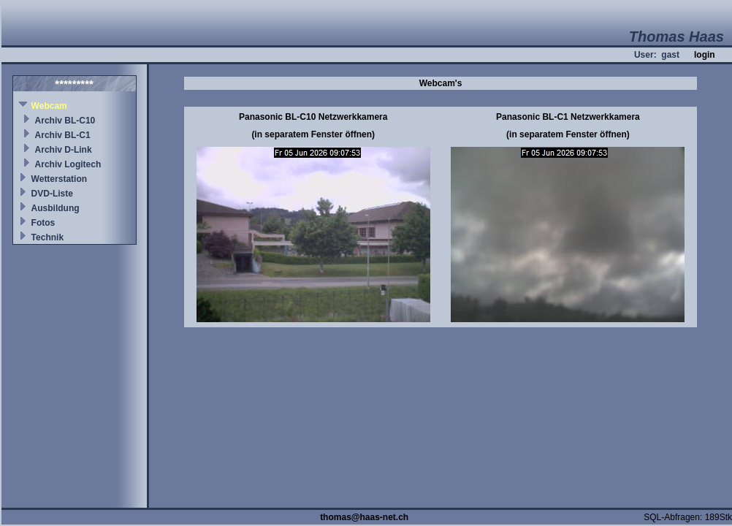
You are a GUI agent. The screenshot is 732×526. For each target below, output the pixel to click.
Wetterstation (59, 179)
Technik (47, 237)
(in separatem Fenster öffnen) (313, 134)
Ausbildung (55, 208)
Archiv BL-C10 (65, 120)
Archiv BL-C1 (63, 135)
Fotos (43, 223)
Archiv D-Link (63, 150)
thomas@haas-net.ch (364, 517)
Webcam (49, 106)
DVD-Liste (52, 193)
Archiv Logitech (68, 164)
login (704, 55)
